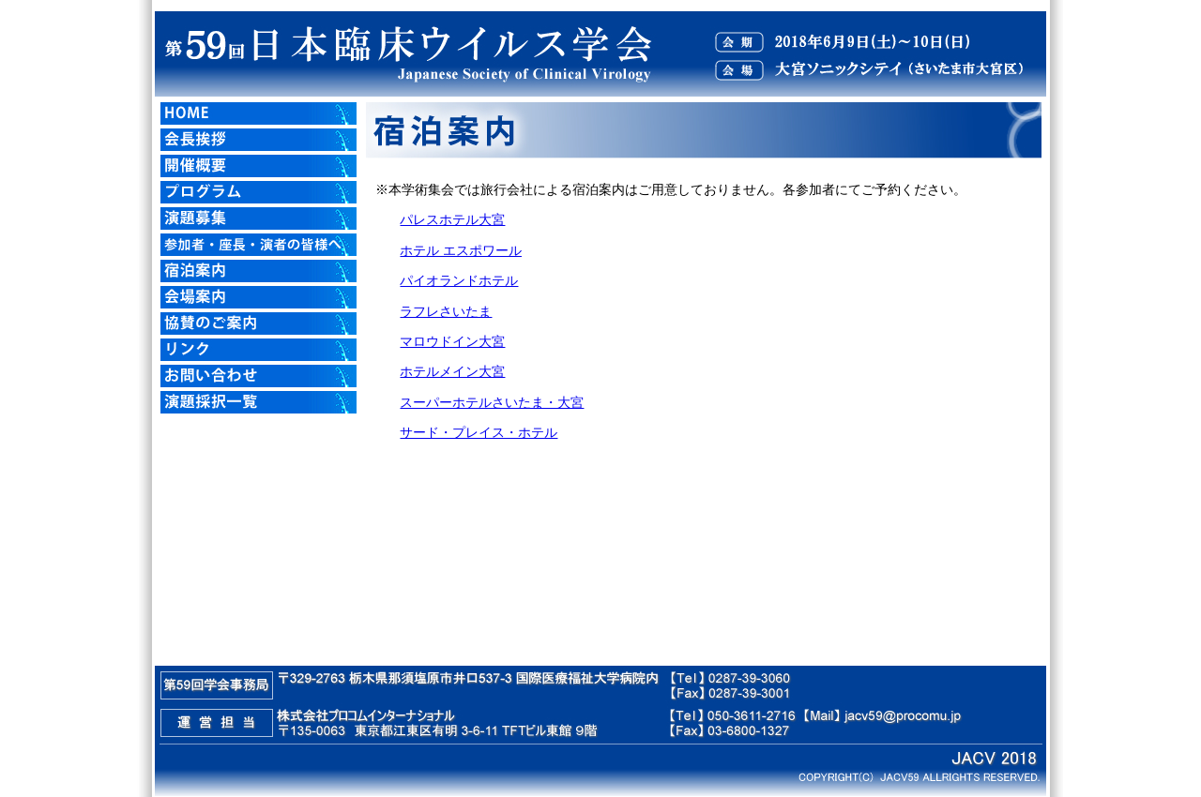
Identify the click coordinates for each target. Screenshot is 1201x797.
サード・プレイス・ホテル (478, 433)
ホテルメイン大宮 (452, 372)
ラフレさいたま (446, 312)
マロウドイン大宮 (452, 342)
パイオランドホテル (459, 281)
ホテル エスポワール (461, 251)
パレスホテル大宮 (452, 220)
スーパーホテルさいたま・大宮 (492, 403)
